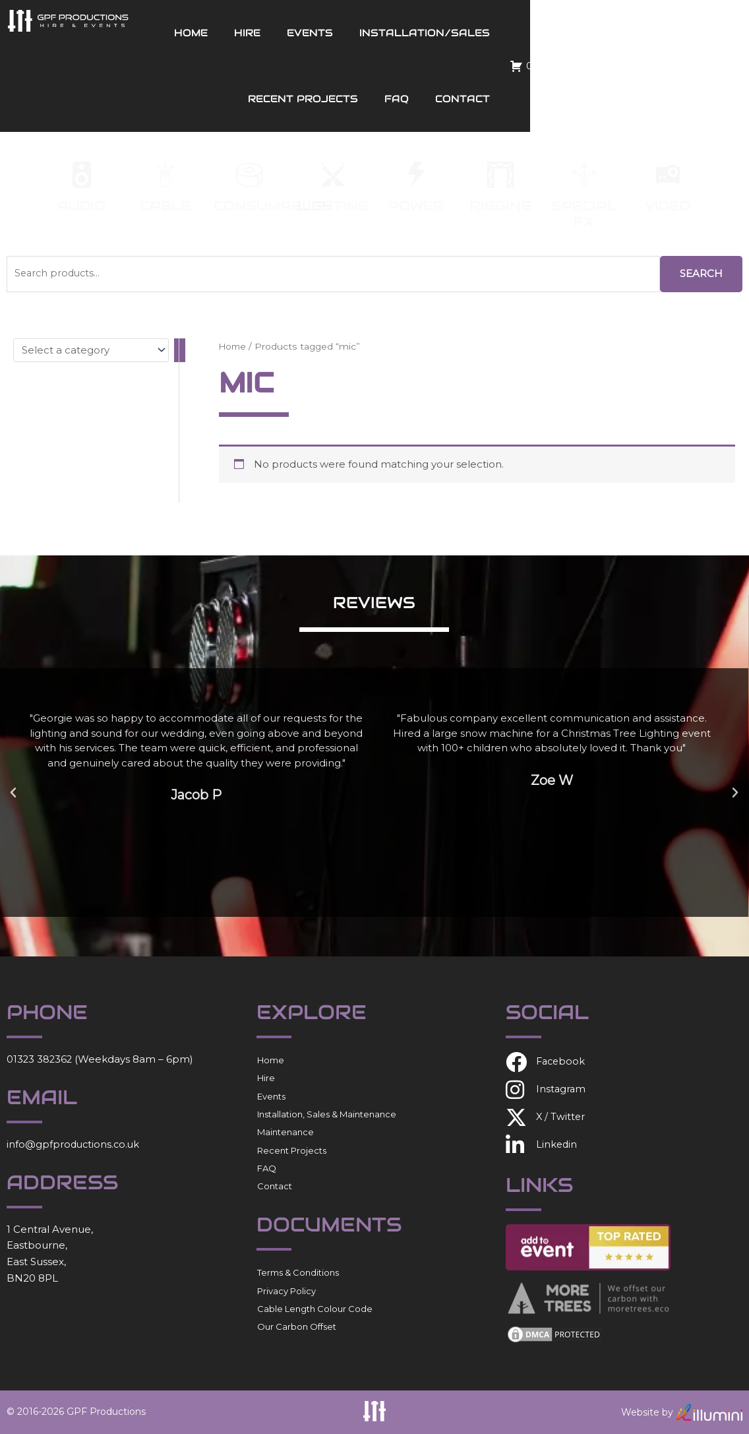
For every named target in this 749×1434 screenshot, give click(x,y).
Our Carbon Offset (296, 1326)
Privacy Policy (286, 1291)
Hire (319, 32)
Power (416, 205)
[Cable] (165, 175)
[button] (13, 792)
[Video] (668, 175)
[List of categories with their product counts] (91, 349)
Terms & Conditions (298, 1272)
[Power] (417, 175)
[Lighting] (333, 175)
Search (701, 273)
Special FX (584, 213)
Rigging (500, 205)
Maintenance (285, 1132)
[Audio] (82, 175)
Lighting (333, 205)
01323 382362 (40, 1059)
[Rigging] (500, 175)
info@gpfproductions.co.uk (74, 1144)
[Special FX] (584, 175)
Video (667, 205)
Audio (81, 205)
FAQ (605, 98)
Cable (165, 205)
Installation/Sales (496, 32)
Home (263, 32)
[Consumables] (249, 175)
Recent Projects (643, 32)
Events (382, 32)
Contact (671, 98)
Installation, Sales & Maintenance (326, 1114)
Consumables (273, 205)
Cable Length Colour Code (315, 1308)
